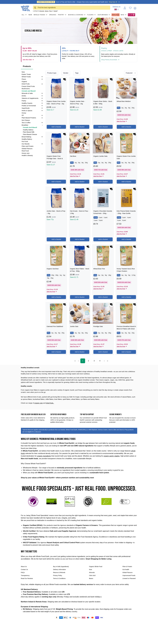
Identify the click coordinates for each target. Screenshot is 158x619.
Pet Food (25, 141)
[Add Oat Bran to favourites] (88, 123)
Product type (51, 73)
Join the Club (28, 59)
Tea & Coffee (26, 122)
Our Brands (104, 15)
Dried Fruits (26, 84)
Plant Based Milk (28, 132)
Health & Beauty (27, 155)
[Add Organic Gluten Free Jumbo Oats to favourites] (134, 123)
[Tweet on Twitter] (54, 615)
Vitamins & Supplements (30, 98)
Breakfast (25, 125)
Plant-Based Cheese (30, 134)
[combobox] (71, 8)
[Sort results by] (130, 73)
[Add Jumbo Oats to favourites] (88, 253)
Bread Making (26, 137)
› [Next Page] (104, 296)
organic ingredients (44, 391)
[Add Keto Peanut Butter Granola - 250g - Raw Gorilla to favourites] (134, 166)
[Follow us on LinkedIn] (62, 615)
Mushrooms (26, 88)
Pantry (62, 15)
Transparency (25, 511)
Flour (50, 11)
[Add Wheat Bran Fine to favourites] (111, 210)
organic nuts (38, 338)
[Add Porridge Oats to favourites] (111, 253)
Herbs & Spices (27, 110)
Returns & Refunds (59, 508)
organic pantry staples (112, 391)
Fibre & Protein (127, 502)
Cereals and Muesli (29, 91)
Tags (77, 73)
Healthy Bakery (28, 130)
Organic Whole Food (95, 502)
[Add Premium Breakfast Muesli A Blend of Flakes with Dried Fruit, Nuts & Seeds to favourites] (134, 253)
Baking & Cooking (77, 15)
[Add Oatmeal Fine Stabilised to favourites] (64, 253)
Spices (46, 11)
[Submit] (35, 7)
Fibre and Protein (27, 146)
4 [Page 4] (99, 296)
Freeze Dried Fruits (28, 86)
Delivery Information (59, 505)
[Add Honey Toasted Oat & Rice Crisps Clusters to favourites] (134, 210)
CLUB (131, 15)
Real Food (25, 151)
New (30, 15)
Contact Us (24, 505)
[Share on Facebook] (50, 615)
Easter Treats (26, 74)
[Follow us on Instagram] (58, 615)
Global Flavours (27, 148)
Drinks (24, 96)
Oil (23, 115)
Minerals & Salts (27, 93)
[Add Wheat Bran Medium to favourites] (134, 79)
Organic (52, 15)
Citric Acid (92, 511)
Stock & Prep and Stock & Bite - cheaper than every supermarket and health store (77, 2)
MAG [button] (124, 15)
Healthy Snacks (27, 103)
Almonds (41, 11)
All (24, 15)
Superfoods (26, 108)
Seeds (55, 11)
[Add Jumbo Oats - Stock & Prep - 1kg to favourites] (64, 166)
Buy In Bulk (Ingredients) (61, 502)
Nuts (90, 505)
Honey (24, 113)
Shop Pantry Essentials (110, 59)
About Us (24, 502)
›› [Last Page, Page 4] (107, 296)
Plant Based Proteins (29, 118)
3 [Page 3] (94, 296)
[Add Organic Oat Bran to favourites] (64, 210)
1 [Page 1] (82, 296)
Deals (115, 15)
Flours (91, 15)
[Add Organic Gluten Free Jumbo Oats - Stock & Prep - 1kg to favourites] (64, 79)
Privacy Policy (57, 511)
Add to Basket (56, 115)
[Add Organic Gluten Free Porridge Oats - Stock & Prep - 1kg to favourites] (64, 123)
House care (26, 153)
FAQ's (23, 508)
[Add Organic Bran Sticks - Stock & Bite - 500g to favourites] (111, 79)
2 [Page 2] (88, 296)
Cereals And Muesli (30, 127)
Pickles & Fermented (29, 105)
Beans (91, 514)
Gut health (125, 505)
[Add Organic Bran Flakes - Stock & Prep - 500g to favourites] (88, 210)
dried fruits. (50, 338)
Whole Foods (41, 15)
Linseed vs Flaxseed (129, 514)
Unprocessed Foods (128, 511)
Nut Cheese (26, 120)
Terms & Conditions (59, 514)
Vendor (65, 73)
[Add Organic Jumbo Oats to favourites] (111, 123)
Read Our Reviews (27, 514)
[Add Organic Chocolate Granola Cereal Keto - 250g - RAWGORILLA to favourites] (111, 166)
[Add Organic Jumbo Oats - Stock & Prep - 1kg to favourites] (88, 79)
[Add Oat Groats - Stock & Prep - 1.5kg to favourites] (88, 166)
